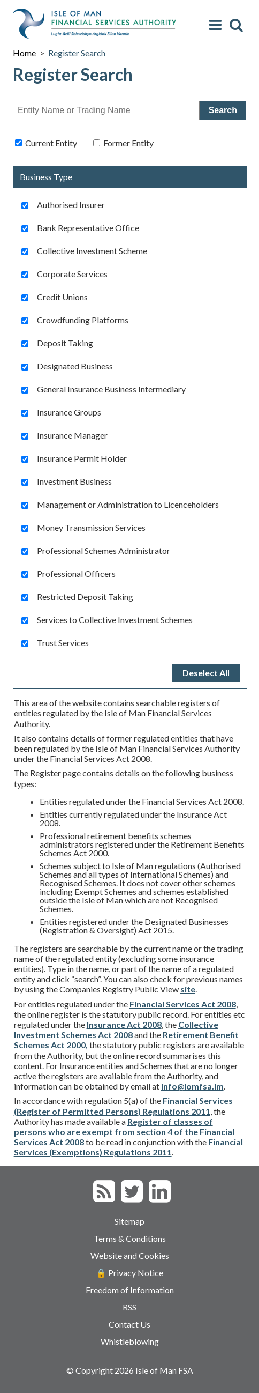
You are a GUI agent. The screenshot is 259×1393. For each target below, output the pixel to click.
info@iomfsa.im (192, 1086)
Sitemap (129, 1221)
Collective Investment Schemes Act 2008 (116, 1029)
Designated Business (75, 366)
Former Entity (128, 143)
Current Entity (51, 143)
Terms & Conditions (130, 1238)
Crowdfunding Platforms (82, 320)
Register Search (76, 53)
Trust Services (63, 643)
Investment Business (74, 481)
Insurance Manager (72, 435)
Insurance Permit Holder (82, 458)
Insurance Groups (69, 412)
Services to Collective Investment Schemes (115, 620)
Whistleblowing (130, 1341)
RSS (129, 1307)
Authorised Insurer (71, 205)
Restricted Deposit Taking (85, 596)
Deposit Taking (65, 343)
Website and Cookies (129, 1255)
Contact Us (129, 1324)
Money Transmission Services (91, 527)
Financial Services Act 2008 (183, 1004)
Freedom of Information (130, 1290)
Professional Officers (76, 573)
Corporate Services (72, 274)
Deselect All (206, 673)
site (187, 989)
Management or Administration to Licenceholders (128, 504)
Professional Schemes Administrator (103, 550)
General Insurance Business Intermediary (111, 389)
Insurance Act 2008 (124, 1024)
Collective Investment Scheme (92, 251)
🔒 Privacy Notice (129, 1273)
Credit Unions (62, 297)
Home (24, 53)
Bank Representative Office (88, 228)
